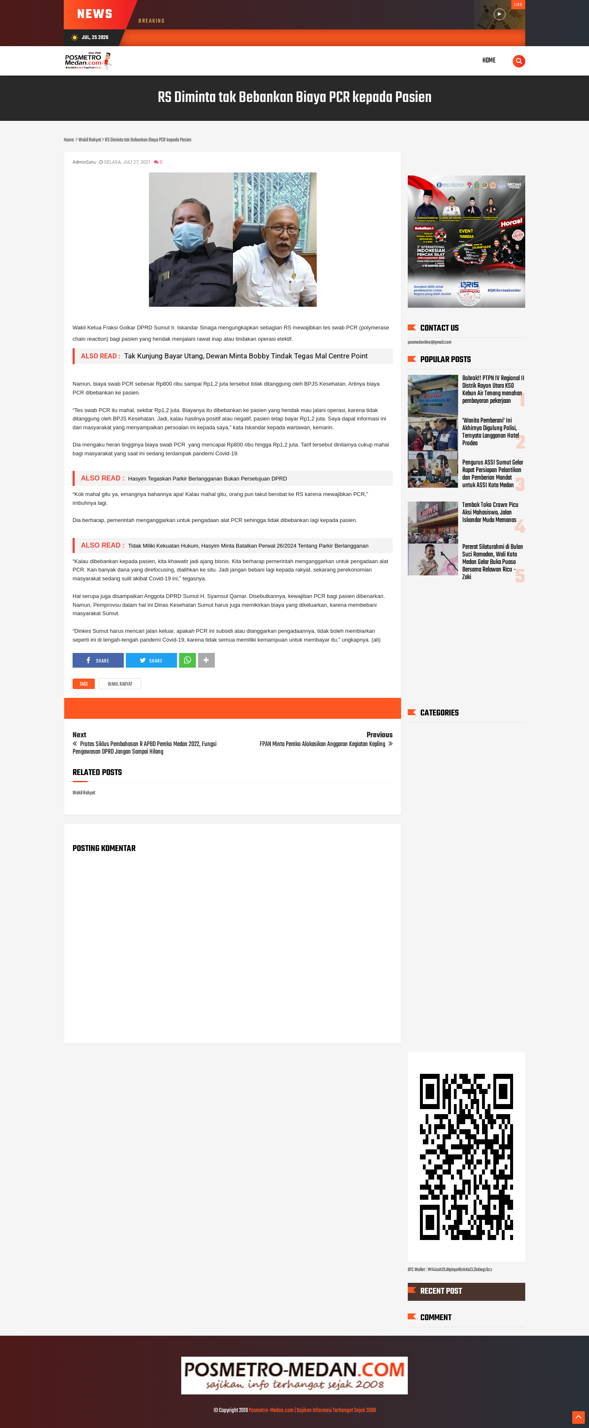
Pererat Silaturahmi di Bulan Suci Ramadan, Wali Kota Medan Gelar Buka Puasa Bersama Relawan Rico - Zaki (492, 562)
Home (489, 60)
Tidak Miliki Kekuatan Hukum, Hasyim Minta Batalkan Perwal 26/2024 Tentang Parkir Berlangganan (247, 546)
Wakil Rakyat (120, 684)
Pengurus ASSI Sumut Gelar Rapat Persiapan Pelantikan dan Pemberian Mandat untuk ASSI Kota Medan (492, 474)
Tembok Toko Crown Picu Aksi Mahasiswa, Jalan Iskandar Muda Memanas (490, 513)
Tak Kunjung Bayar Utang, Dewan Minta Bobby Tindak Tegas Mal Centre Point (245, 356)
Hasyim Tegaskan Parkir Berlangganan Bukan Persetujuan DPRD (207, 478)
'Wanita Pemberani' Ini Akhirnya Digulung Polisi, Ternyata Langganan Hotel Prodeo (490, 432)
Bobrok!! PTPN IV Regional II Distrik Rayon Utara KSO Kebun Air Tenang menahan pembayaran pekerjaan (493, 390)
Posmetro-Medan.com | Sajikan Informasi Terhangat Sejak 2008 (312, 1410)
